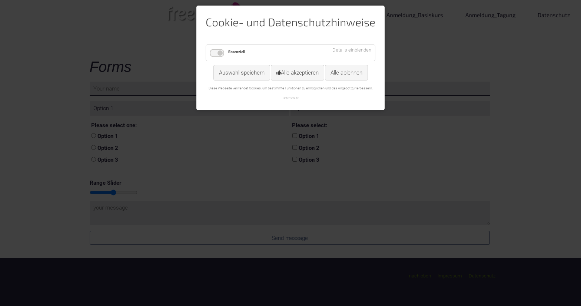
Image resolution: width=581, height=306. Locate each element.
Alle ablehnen (346, 72)
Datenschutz (291, 98)
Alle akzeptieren (300, 72)
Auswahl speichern (242, 72)
